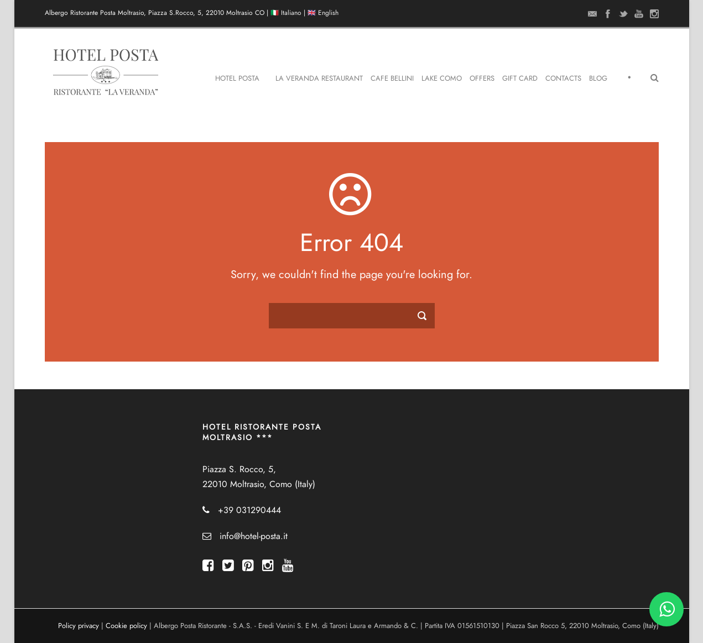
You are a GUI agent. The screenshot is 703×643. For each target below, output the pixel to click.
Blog (598, 78)
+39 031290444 (249, 510)
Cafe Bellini (392, 78)
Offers (482, 78)
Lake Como (441, 78)
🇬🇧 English (323, 12)
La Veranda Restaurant (319, 78)
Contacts (563, 78)
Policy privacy (78, 626)
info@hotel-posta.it (254, 536)
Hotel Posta (237, 78)
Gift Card (520, 78)
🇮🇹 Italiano (285, 12)
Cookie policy (126, 626)
